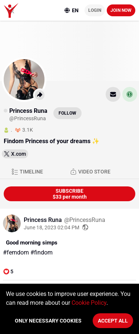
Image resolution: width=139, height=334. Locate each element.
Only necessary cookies (48, 321)
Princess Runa (43, 219)
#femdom (16, 252)
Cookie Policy (89, 302)
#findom (41, 252)
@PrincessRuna (84, 219)
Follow (67, 113)
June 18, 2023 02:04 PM (51, 227)
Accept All (113, 321)
